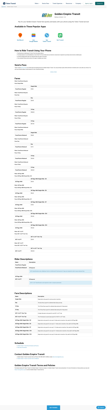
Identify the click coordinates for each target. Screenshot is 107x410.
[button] (37, 3)
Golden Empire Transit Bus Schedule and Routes (28, 345)
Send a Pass (23, 67)
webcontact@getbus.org (57, 356)
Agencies (4, 6)
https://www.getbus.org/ (20, 369)
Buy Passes (53, 407)
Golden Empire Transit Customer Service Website (28, 358)
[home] (9, 3)
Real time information (22, 347)
